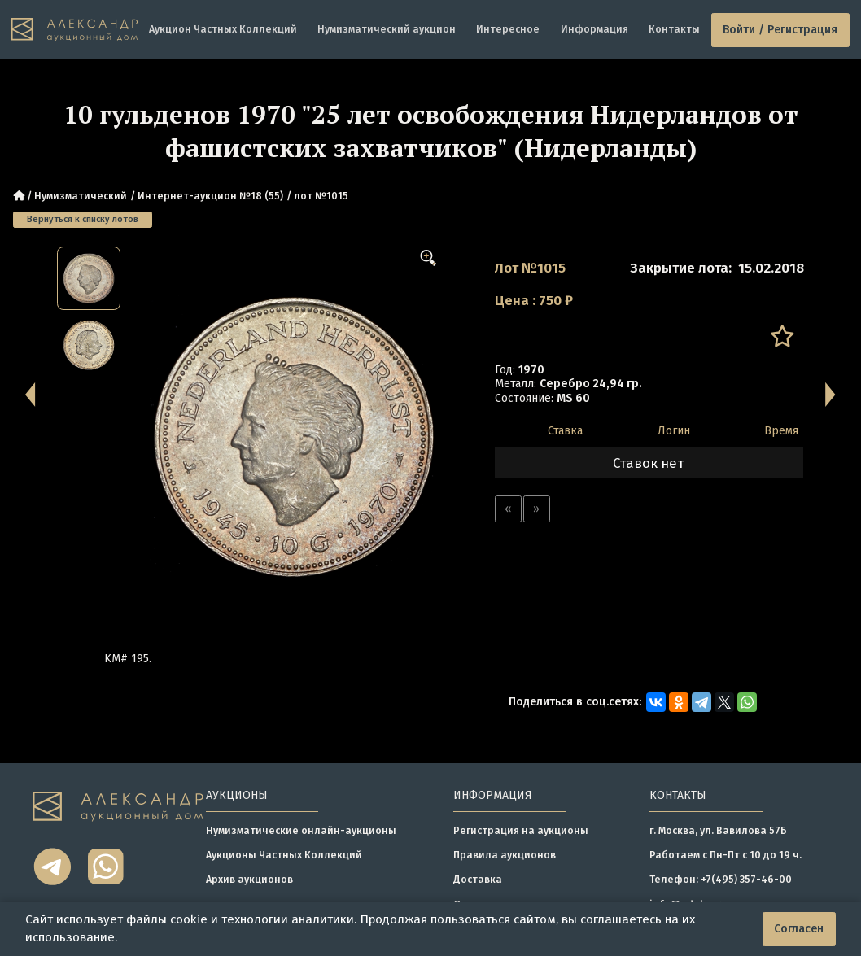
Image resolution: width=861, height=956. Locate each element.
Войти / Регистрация (780, 30)
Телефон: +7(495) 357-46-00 (720, 879)
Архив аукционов (249, 879)
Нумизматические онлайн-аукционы (301, 830)
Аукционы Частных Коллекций (284, 855)
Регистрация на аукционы (520, 830)
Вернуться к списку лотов (82, 219)
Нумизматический (80, 196)
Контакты (674, 29)
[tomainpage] (74, 29)
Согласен (799, 929)
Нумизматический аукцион (386, 29)
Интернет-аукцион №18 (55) (210, 196)
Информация (594, 29)
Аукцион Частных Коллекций (223, 29)
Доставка (477, 879)
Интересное (508, 29)
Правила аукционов (504, 855)
